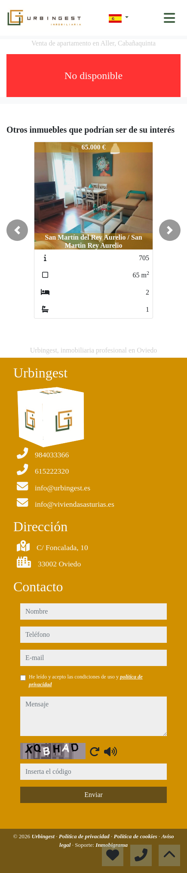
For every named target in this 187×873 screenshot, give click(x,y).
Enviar (93, 794)
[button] (17, 230)
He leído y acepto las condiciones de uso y (86, 680)
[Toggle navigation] (169, 18)
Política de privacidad (85, 836)
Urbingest (43, 836)
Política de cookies (136, 836)
